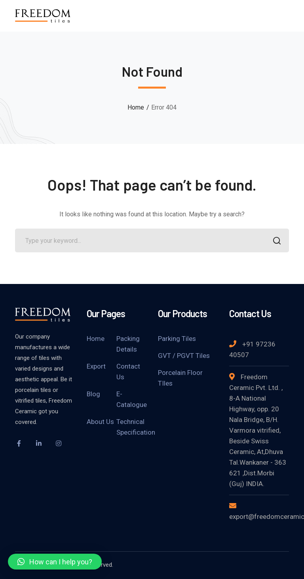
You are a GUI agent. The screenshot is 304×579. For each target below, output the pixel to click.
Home (135, 107)
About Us (100, 422)
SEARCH (275, 241)
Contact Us (128, 371)
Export (96, 366)
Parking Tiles (177, 338)
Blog (93, 394)
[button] (55, 562)
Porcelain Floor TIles (180, 378)
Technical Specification (135, 427)
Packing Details (128, 344)
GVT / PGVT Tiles (184, 356)
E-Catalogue (131, 399)
